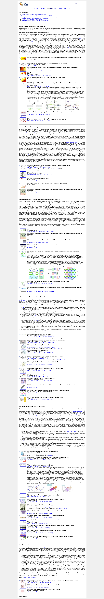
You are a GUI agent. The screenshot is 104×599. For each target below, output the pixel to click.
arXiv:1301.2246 (31, 70)
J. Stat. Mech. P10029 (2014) (43, 358)
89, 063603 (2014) (43, 496)
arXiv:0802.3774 (31, 459)
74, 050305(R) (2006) (47, 336)
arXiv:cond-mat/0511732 (32, 336)
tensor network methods (72, 431)
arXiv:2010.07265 (31, 376)
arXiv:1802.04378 (31, 399)
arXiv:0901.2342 (31, 61)
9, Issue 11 (50, 170)
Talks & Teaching (62, 8)
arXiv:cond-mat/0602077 (32, 342)
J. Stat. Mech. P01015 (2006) (47, 352)
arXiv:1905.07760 (31, 364)
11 (35, 327)
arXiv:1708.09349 (31, 387)
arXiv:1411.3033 (30, 86)
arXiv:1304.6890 (31, 517)
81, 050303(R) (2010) (44, 174)
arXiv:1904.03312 (31, 587)
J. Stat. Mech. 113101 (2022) (44, 527)
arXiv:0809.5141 (31, 466)
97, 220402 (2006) (48, 347)
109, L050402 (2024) (45, 283)
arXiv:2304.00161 (31, 254)
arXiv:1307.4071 (31, 120)
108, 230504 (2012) (44, 513)
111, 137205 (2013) (44, 120)
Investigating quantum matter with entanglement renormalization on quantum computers (40, 17)
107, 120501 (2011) (44, 507)
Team (55, 8)
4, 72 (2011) (62, 508)
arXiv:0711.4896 (30, 454)
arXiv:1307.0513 (31, 496)
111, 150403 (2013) (44, 517)
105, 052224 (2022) (44, 523)
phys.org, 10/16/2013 (59, 519)
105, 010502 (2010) (44, 380)
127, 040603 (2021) (45, 364)
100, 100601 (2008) (44, 454)
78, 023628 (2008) (43, 459)
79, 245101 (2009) (43, 61)
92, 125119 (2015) (43, 86)
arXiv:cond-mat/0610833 (32, 352)
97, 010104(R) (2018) (45, 582)
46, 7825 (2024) (50, 186)
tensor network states (33, 319)
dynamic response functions (72, 142)
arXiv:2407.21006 (31, 192)
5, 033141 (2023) (46, 231)
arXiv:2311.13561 (31, 501)
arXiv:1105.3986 (30, 507)
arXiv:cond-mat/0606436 (32, 347)
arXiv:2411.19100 (31, 591)
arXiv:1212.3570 (31, 65)
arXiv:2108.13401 (31, 231)
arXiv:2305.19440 (31, 186)
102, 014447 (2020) (44, 80)
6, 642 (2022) (42, 376)
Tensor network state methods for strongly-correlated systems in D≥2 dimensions (38, 15)
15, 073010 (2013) (44, 70)
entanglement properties (30, 132)
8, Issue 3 (50, 455)
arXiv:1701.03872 (31, 114)
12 (44, 330)
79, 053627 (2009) (43, 466)
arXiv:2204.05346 (31, 532)
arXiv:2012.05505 (31, 523)
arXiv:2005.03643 (31, 80)
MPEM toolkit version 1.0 (29, 577)
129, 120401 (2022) (45, 532)
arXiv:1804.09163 (31, 75)
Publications (42, 8)
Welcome (36, 8)
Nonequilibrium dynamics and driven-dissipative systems (33, 19)
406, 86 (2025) (46, 254)
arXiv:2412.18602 (31, 247)
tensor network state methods (32, 415)
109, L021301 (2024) (45, 501)
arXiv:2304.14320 (31, 283)
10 (37, 320)
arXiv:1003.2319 (31, 380)
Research (50, 8)
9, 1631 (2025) (43, 242)
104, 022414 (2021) (44, 370)
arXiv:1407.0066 (31, 358)
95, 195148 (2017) (44, 114)
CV (69, 8)
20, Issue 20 (56, 168)
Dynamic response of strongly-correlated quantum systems (33, 14)
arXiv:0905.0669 (31, 174)
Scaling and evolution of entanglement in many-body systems (34, 18)
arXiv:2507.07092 (31, 538)
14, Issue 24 (56, 348)
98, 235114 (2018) (44, 75)
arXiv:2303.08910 (31, 242)
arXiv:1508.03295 (31, 582)
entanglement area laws (78, 411)
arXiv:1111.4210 (30, 513)
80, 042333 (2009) (43, 167)
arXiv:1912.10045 (31, 370)
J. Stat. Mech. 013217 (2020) (44, 587)
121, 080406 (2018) (45, 399)
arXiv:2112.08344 (31, 527)
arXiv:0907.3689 (31, 167)
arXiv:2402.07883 (31, 291)
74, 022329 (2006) (47, 342)
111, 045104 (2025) (44, 192)
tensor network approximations (44, 547)
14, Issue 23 (56, 338)
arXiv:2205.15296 (31, 180)
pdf (35, 61)
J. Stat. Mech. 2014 (61, 359)
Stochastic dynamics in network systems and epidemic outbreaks (35, 20)
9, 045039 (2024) (46, 291)
